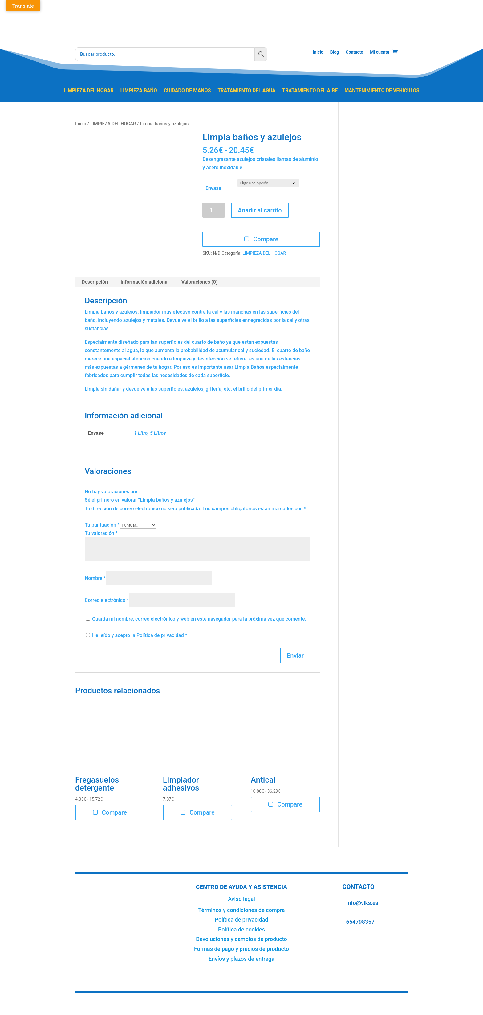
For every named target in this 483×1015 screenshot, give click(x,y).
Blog (334, 52)
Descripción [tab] (95, 282)
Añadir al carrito (260, 210)
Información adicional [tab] (144, 282)
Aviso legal (241, 899)
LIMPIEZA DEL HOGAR (89, 90)
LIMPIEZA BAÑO (138, 90)
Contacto (354, 52)
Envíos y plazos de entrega (241, 958)
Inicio (318, 52)
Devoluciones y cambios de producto (241, 939)
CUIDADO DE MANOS (187, 90)
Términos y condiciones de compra (241, 910)
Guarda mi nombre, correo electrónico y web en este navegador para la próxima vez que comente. (199, 619)
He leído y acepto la (136, 635)
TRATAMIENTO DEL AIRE (310, 90)
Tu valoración (101, 533)
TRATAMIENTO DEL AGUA (246, 90)
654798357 (360, 921)
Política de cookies (241, 929)
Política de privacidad (160, 635)
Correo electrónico (107, 600)
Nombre (95, 578)
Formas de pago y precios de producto (241, 949)
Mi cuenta (379, 52)
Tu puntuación (102, 525)
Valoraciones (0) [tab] (199, 282)
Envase (213, 188)
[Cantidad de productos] (213, 210)
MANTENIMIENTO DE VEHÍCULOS (381, 90)
